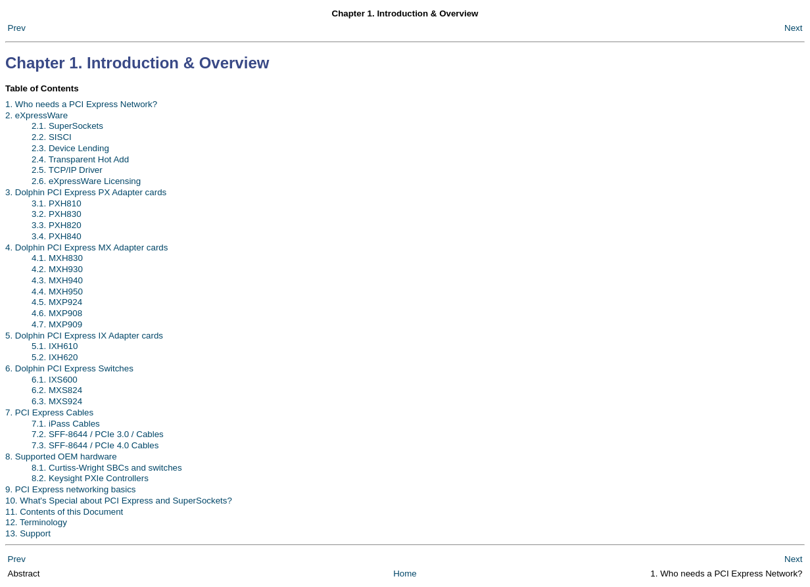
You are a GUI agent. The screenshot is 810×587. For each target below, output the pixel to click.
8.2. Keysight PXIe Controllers (90, 478)
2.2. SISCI (52, 137)
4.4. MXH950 (57, 291)
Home (405, 573)
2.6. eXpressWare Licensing (86, 181)
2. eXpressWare (36, 115)
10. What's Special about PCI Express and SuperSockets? (118, 500)
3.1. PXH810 (57, 203)
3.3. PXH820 (57, 225)
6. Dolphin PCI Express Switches (69, 368)
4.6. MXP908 (57, 313)
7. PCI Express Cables (49, 412)
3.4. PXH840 (57, 236)
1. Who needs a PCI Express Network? (81, 104)
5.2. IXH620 (55, 357)
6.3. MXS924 (57, 401)
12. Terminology (36, 522)
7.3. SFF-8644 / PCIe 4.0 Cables (95, 445)
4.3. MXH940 (57, 280)
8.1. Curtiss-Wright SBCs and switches (107, 468)
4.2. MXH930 (57, 269)
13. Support (28, 533)
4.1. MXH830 (57, 258)
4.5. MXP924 (57, 302)
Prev (17, 28)
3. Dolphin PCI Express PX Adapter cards (85, 192)
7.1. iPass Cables (66, 424)
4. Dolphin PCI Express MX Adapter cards (86, 247)
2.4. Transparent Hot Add (80, 159)
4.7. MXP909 (57, 324)
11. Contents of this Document (64, 512)
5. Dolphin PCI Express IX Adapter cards (84, 335)
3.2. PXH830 (57, 214)
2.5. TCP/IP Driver (67, 170)
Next (793, 28)
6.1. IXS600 (55, 380)
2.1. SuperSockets (67, 126)
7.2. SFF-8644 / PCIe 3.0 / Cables (98, 434)
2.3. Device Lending (70, 148)
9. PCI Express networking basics (70, 489)
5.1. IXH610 (55, 346)
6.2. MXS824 (57, 390)
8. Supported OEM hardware (61, 456)
